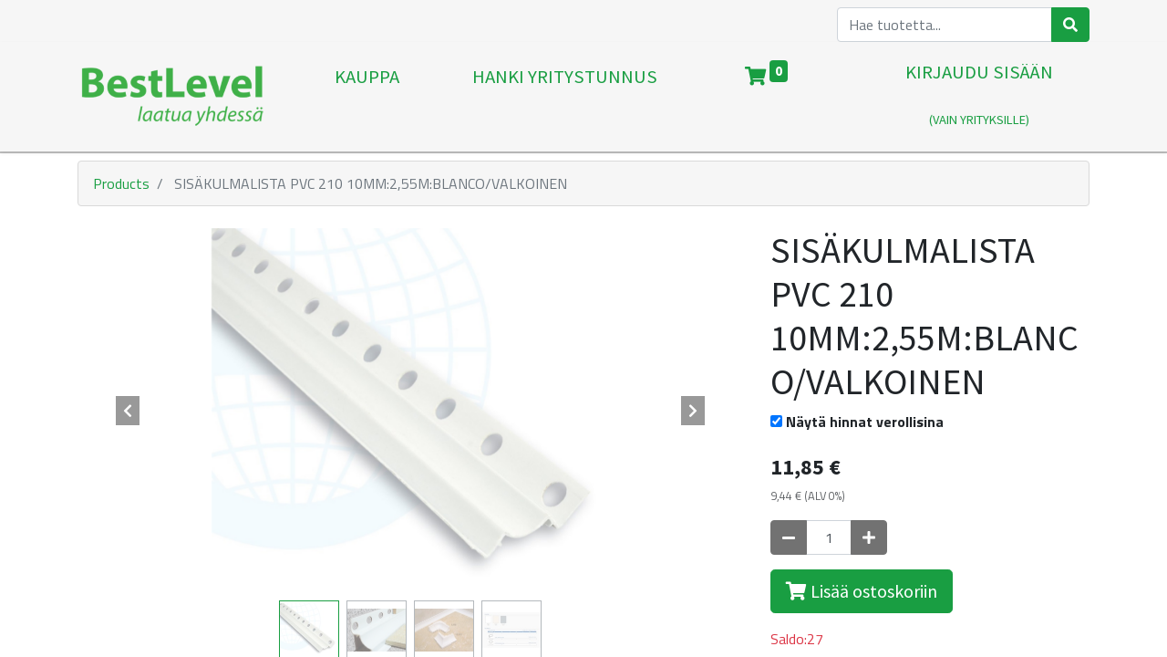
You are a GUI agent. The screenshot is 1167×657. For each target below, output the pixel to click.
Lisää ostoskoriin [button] (861, 590)
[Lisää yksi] (869, 537)
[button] (127, 410)
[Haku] (1070, 24)
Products (121, 183)
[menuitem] (367, 96)
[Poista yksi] (788, 537)
